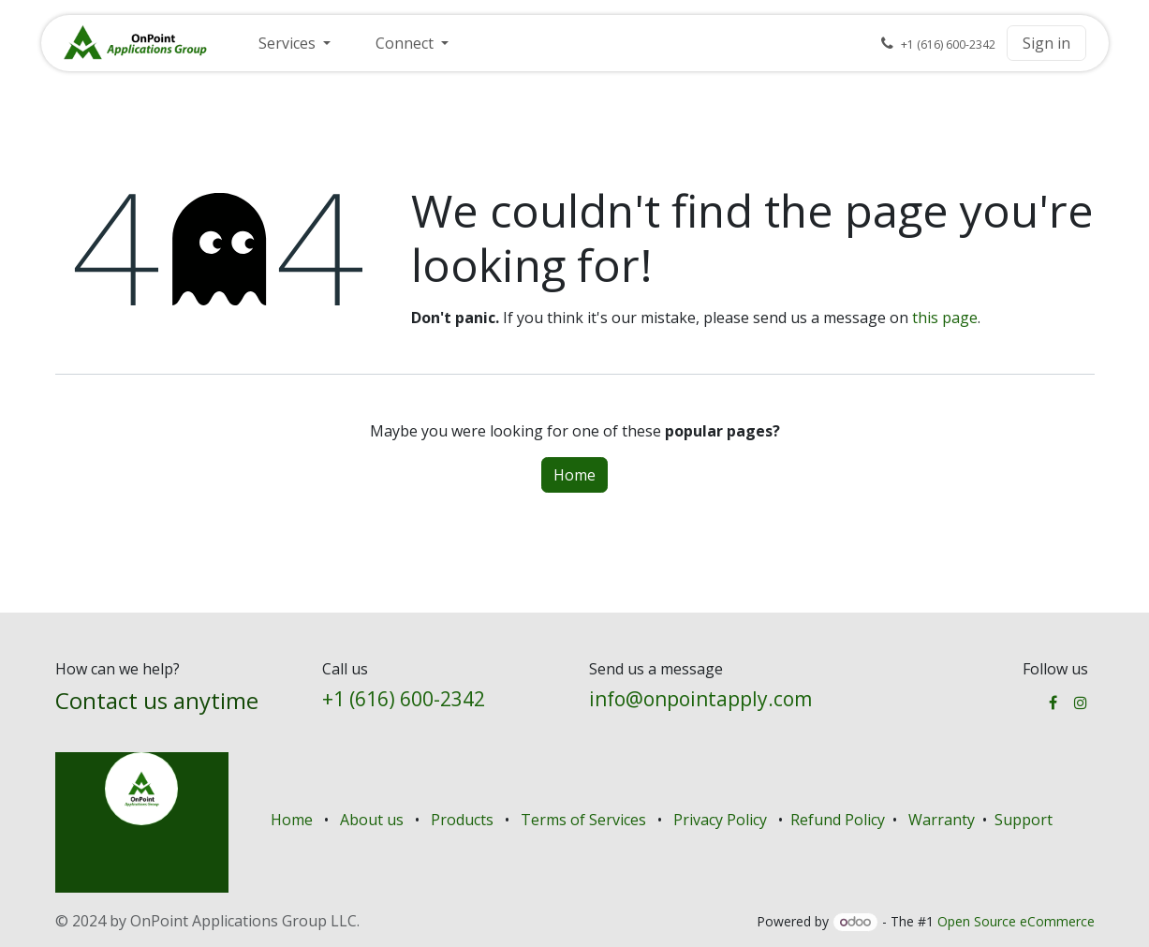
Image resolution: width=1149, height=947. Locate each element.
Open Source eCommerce (1016, 921)
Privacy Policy (720, 819)
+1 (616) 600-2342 (403, 699)
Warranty (941, 819)
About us (372, 819)
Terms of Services (583, 819)
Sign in (1046, 43)
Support (1023, 819)
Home (574, 475)
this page (945, 317)
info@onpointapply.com (700, 699)
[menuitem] (294, 43)
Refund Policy (839, 819)
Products (462, 819)
